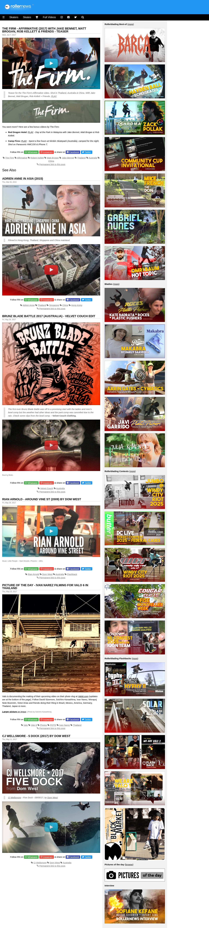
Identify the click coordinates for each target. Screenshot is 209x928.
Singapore (54, 305)
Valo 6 (34, 725)
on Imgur (14, 711)
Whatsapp (33, 152)
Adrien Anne (29, 305)
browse (129, 864)
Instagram (48, 152)
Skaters (13, 17)
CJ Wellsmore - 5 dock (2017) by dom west (36, 736)
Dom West (47, 574)
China (51, 161)
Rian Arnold (33, 574)
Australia (93, 158)
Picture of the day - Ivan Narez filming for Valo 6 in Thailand (45, 587)
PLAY (53, 96)
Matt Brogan (53, 158)
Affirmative (22, 158)
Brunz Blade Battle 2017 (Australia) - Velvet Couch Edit (48, 316)
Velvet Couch (46, 488)
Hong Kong (76, 305)
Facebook (74, 152)
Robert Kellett (37, 158)
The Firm (9, 158)
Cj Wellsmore (14, 797)
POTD (53, 725)
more (130, 24)
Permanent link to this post (52, 164)
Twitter (88, 152)
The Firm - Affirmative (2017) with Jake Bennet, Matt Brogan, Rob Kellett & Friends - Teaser (44, 30)
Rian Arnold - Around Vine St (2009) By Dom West (41, 499)
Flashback (72, 574)
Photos (43, 725)
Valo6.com (83, 696)
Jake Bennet (68, 158)
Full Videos (49, 17)
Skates (27, 17)
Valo (26, 725)
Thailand (81, 158)
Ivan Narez (64, 725)
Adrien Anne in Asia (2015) (22, 178)
